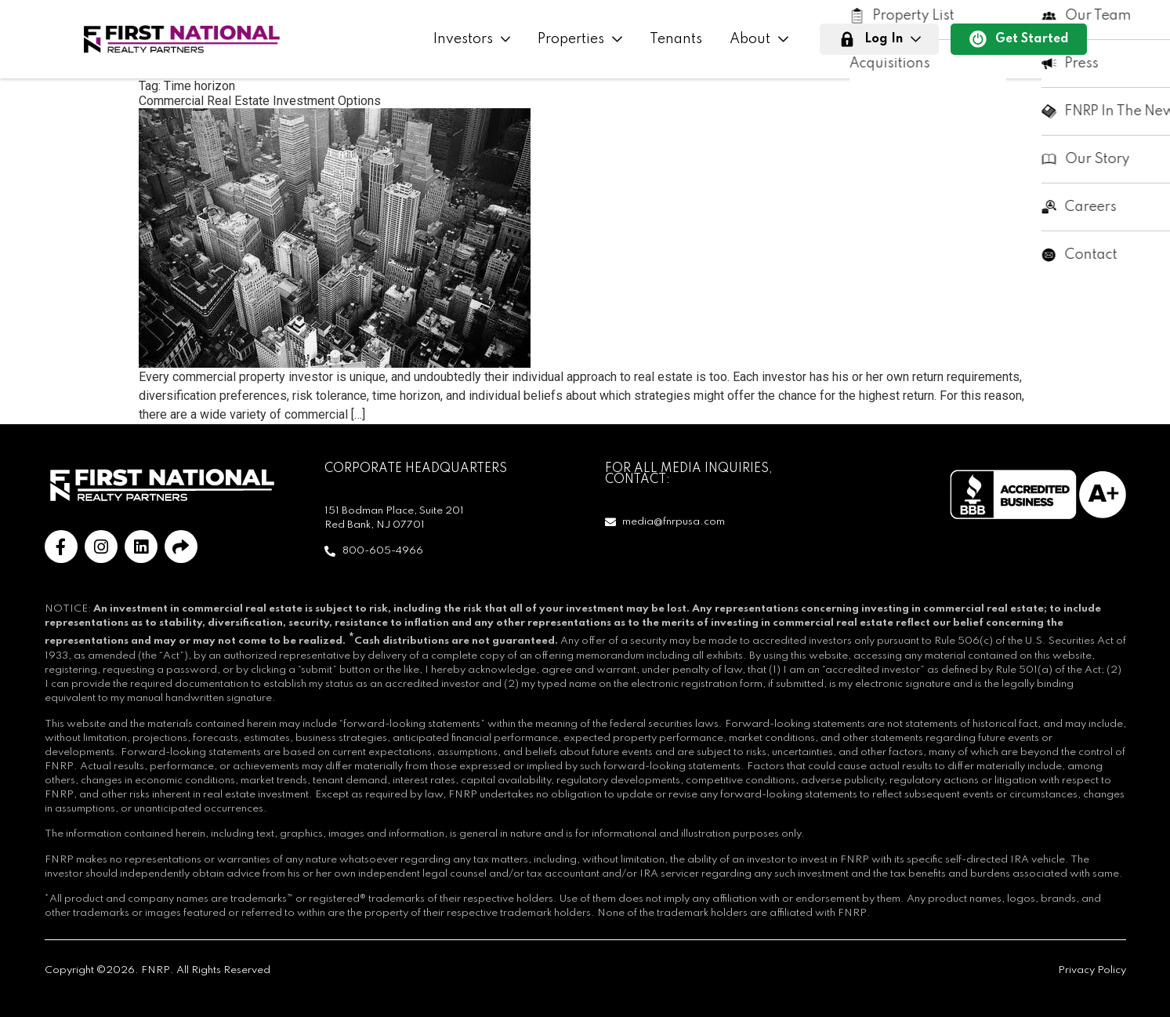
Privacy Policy (1092, 970)
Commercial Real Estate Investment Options (260, 100)
